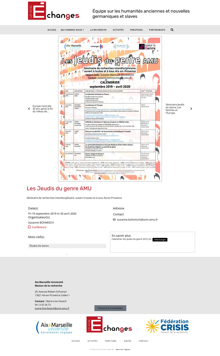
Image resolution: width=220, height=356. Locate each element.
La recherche (98, 29)
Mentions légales (123, 349)
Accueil (52, 29)
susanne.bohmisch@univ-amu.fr (137, 219)
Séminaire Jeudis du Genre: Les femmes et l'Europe (179, 108)
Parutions (136, 29)
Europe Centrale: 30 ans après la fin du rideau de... (40, 109)
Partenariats (157, 29)
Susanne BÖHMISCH (41, 222)
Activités (118, 29)
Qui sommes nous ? (72, 29)
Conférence (39, 227)
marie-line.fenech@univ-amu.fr (52, 308)
